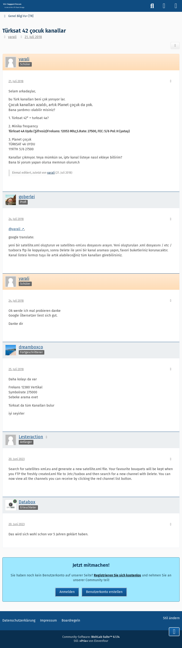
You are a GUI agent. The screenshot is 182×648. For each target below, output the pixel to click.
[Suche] (152, 6)
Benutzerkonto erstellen (104, 592)
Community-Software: (91, 637)
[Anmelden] (164, 6)
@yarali (14, 229)
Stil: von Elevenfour (91, 641)
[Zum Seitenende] (174, 631)
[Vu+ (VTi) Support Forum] (13, 5)
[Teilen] (175, 45)
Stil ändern (171, 618)
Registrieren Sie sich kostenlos (117, 575)
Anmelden (67, 592)
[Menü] (176, 6)
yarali (12, 37)
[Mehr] (170, 81)
